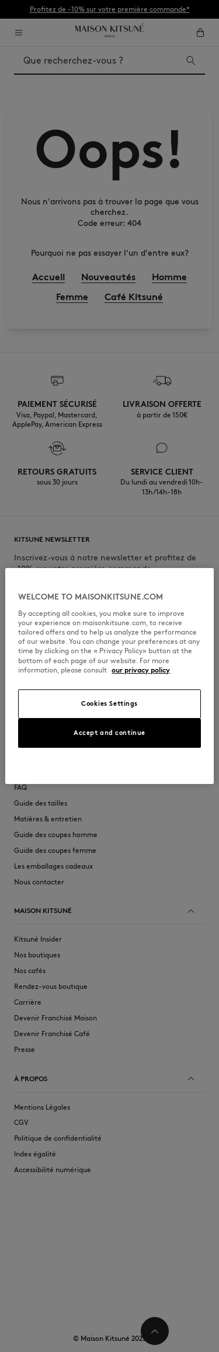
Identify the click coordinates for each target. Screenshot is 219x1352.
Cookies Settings (109, 703)
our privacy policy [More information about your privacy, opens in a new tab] (141, 669)
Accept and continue (109, 733)
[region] (109, 676)
